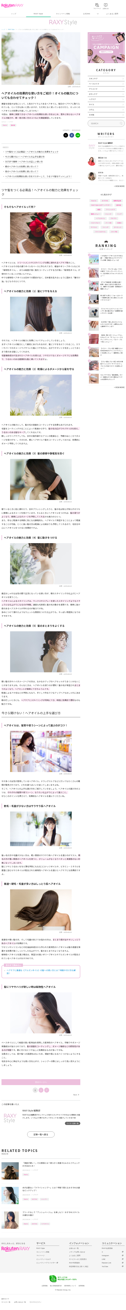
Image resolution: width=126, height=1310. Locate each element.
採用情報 (81, 1286)
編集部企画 (117, 201)
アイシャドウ (110, 209)
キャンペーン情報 (63, 14)
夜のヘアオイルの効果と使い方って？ (22, 171)
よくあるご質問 (112, 14)
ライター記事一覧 (72, 1123)
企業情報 (45, 1286)
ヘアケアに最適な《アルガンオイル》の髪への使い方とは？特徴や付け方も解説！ (41, 972)
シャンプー (44, 1199)
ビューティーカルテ (43, 1259)
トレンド (108, 214)
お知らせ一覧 (74, 1248)
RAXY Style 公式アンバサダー (101, 205)
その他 (91, 115)
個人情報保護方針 (56, 1286)
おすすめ (34, 1199)
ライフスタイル (100, 232)
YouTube (105, 1266)
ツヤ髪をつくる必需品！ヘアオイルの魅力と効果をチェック (31, 151)
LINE (103, 1259)
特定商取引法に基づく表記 (78, 1266)
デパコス (94, 227)
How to (5, 125)
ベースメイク (94, 83)
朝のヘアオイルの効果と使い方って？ (22, 166)
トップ (13, 14)
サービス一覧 (5, 1302)
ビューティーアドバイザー (46, 1263)
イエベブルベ (95, 223)
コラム (91, 109)
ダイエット (117, 227)
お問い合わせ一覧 (20, 1302)
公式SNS (86, 14)
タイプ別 (114, 232)
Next (76, 1094)
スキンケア (93, 78)
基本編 (13, 125)
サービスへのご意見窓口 (78, 1259)
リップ (119, 214)
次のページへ (41, 1082)
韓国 (98, 209)
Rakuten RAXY (12, 6)
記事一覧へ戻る (41, 1134)
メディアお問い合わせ (77, 1252)
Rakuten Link (106, 1263)
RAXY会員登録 (107, 1248)
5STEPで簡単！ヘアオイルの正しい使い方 (24, 161)
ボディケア (93, 94)
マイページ (40, 1255)
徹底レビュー (95, 214)
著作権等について (70, 1286)
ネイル (91, 104)
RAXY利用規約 (74, 1263)
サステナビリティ (35, 1302)
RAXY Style (38, 14)
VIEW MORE (119, 186)
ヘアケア (10, 122)
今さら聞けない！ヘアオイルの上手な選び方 (25, 156)
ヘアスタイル (45, 1224)
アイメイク (93, 89)
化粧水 (119, 223)
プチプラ (113, 218)
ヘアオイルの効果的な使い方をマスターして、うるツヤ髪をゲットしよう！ (38, 176)
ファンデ (105, 227)
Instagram (105, 1255)
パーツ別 (108, 223)
